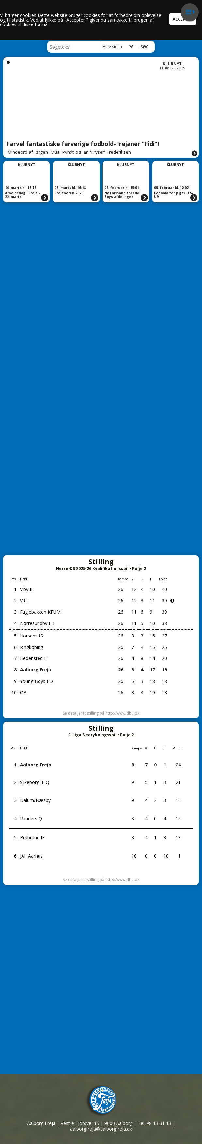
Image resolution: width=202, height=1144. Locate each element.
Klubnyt (172, 63)
